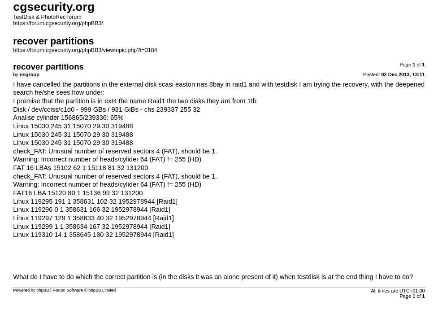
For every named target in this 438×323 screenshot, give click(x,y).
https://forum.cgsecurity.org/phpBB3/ (58, 23)
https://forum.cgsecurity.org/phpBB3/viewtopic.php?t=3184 (85, 50)
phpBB (42, 290)
